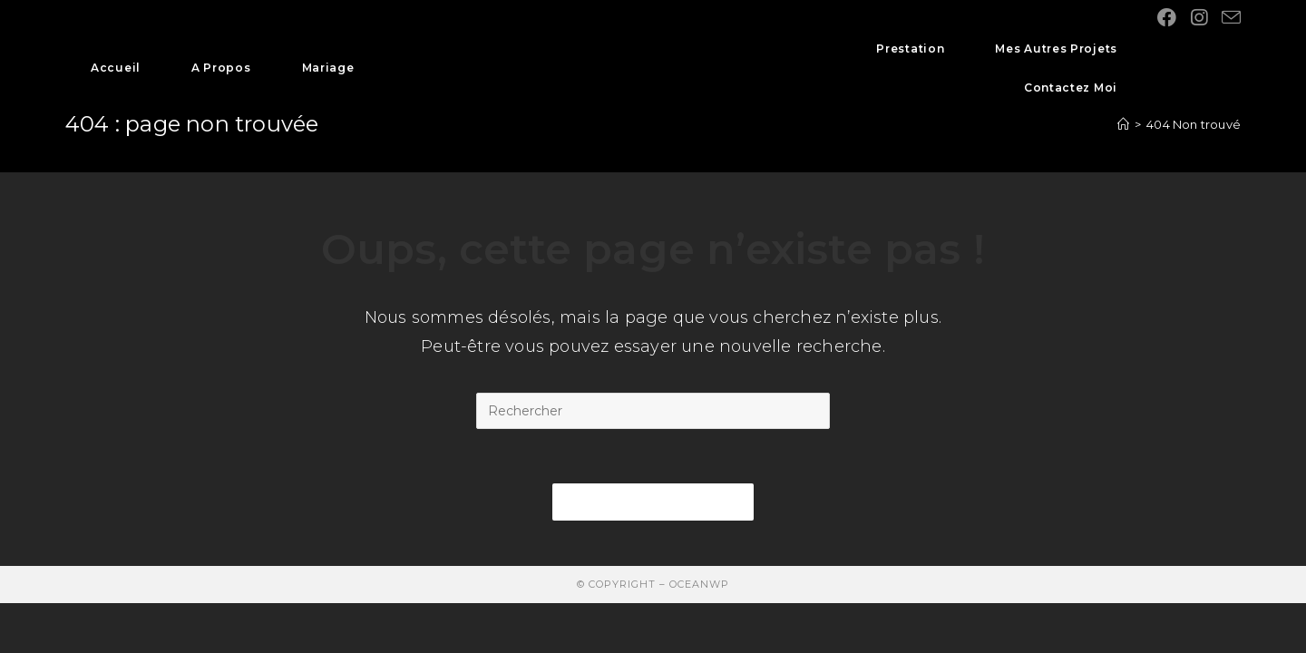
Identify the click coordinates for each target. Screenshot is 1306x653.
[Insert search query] (653, 411)
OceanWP (699, 584)
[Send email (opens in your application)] (1231, 17)
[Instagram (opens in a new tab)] (1199, 17)
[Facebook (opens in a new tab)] (1167, 17)
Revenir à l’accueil (653, 501)
